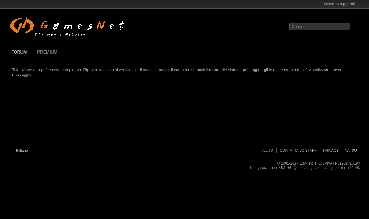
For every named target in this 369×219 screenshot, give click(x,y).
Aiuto (267, 150)
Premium (47, 52)
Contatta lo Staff (298, 150)
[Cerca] (319, 26)
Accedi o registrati (341, 4)
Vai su (351, 150)
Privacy (331, 150)
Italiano (24, 150)
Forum (19, 52)
